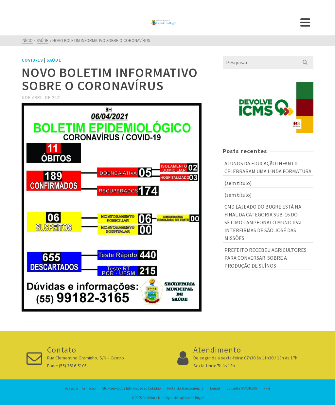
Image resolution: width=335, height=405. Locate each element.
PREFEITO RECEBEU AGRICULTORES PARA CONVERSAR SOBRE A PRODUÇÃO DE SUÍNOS (265, 258)
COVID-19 (32, 60)
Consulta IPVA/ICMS (241, 388)
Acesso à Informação (80, 388)
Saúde (53, 60)
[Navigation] (305, 22)
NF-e (266, 388)
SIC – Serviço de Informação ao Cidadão (131, 388)
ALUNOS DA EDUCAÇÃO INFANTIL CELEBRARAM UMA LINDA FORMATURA (267, 167)
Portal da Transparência (185, 388)
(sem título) (238, 183)
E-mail (215, 388)
